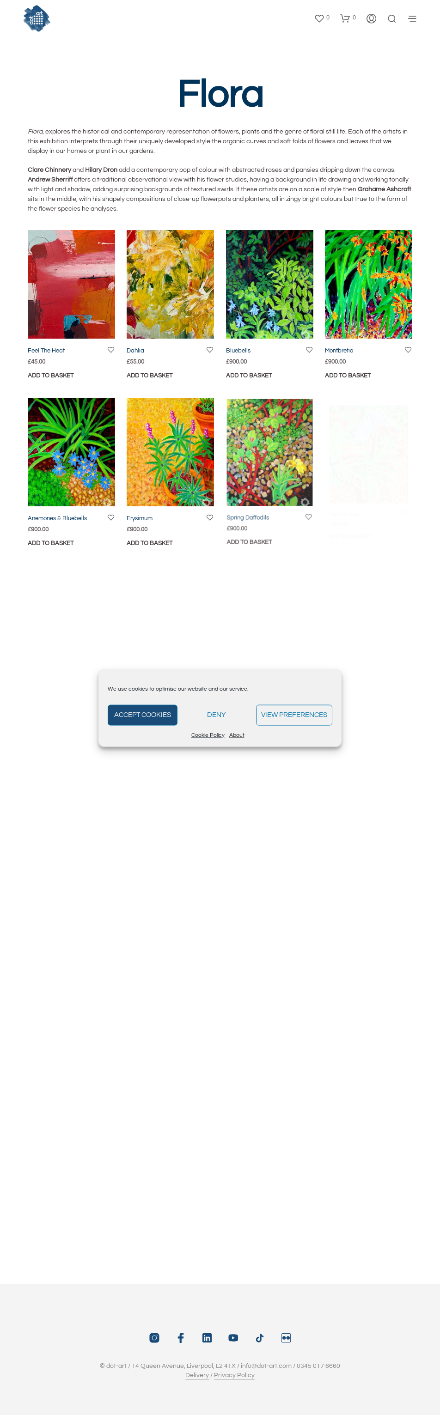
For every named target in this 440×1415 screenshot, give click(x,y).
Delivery (197, 1375)
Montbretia (339, 350)
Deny (216, 714)
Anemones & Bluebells (57, 518)
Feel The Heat (46, 350)
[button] (322, 18)
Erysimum (141, 516)
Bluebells (238, 350)
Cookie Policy (208, 735)
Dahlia (135, 350)
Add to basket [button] (50, 375)
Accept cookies (142, 714)
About (236, 735)
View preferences (294, 714)
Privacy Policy (234, 1375)
